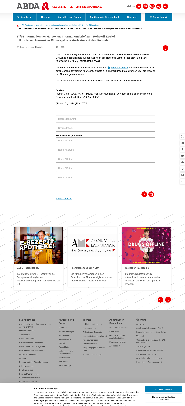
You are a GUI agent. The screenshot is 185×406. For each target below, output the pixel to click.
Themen (45, 17)
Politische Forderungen (92, 324)
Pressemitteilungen (66, 332)
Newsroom (63, 328)
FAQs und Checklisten (28, 354)
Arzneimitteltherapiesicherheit (95, 336)
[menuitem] (27, 25)
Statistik (62, 343)
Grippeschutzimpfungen (92, 354)
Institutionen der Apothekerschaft (149, 350)
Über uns (132, 17)
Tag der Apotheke (90, 328)
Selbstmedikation (90, 344)
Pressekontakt (64, 335)
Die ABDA (140, 324)
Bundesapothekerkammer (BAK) (149, 328)
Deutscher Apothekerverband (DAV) (151, 332)
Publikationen (64, 358)
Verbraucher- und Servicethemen (66, 352)
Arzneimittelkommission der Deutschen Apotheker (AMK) (59, 25)
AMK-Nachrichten (93, 25)
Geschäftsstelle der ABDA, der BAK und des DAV (150, 341)
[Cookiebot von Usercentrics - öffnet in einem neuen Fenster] (16, 401)
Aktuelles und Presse (69, 17)
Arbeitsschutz (24, 335)
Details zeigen (136, 401)
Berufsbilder (114, 332)
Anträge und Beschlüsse (146, 354)
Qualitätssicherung (27, 331)
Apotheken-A (114, 346)
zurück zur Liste (64, 198)
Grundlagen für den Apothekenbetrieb (117, 336)
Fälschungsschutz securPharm (31, 350)
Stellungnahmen (65, 339)
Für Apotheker (24, 17)
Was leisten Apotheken (118, 328)
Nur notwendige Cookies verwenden (163, 375)
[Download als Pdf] (151, 194)
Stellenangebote (143, 346)
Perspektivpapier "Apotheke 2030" (94, 349)
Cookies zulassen (163, 366)
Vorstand (140, 336)
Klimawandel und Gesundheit (31, 342)
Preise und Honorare (118, 342)
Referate (22, 358)
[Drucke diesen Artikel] (165, 48)
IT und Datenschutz (27, 339)
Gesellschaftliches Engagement (149, 358)
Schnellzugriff (158, 17)
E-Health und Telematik (92, 332)
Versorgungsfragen (90, 340)
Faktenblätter (64, 347)
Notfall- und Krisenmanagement (32, 346)
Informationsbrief (119, 67)
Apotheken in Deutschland (104, 17)
